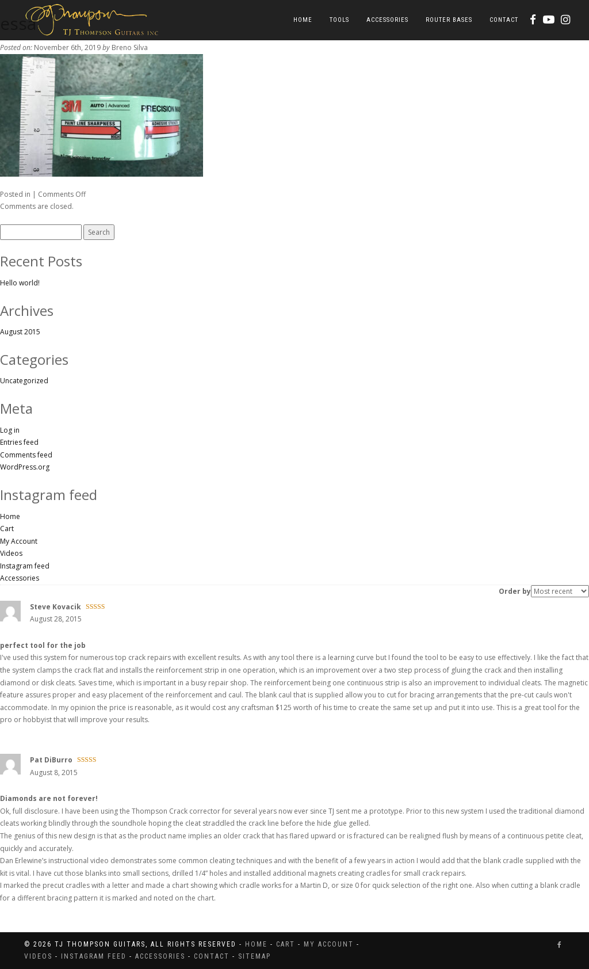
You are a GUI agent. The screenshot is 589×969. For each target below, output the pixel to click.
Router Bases (449, 20)
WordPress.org (24, 467)
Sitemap (254, 956)
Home (302, 20)
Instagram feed (24, 566)
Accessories (387, 20)
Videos (11, 553)
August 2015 (20, 332)
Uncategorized (24, 381)
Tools (339, 20)
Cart (7, 528)
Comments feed (26, 455)
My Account (18, 541)
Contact (503, 20)
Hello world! (20, 283)
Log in (10, 430)
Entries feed (19, 442)
